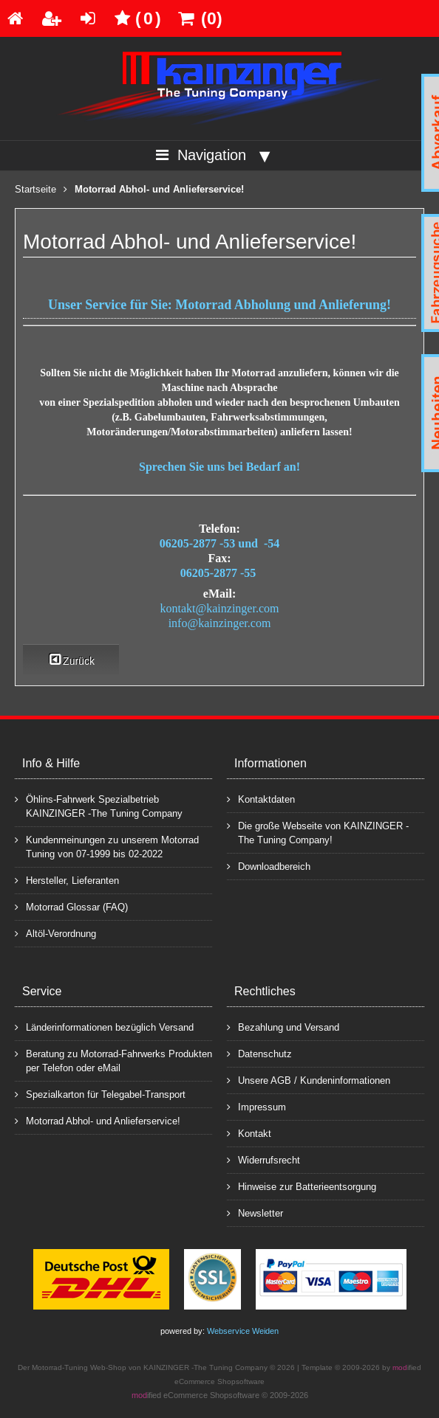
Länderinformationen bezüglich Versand (104, 1026)
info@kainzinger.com (220, 623)
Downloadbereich (268, 866)
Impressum (256, 1106)
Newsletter (255, 1212)
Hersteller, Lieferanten (67, 880)
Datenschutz (259, 1053)
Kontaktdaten (261, 798)
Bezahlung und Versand (283, 1026)
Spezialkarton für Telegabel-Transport (100, 1093)
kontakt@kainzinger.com (219, 608)
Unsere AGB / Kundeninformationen (308, 1079)
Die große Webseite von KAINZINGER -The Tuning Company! (318, 832)
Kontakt (249, 1133)
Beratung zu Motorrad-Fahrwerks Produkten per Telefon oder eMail (113, 1060)
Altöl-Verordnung (55, 933)
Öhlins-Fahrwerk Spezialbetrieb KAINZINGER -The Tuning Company (99, 805)
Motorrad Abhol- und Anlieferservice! (97, 1120)
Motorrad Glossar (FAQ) (71, 906)
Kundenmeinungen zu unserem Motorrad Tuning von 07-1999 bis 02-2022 (107, 846)
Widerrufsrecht (263, 1159)
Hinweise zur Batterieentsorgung (301, 1186)
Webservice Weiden (243, 1331)
